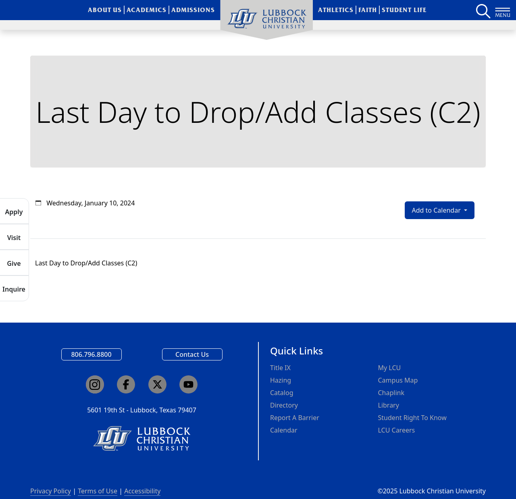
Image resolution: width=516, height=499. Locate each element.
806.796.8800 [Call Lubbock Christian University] (91, 354)
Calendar (284, 430)
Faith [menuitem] (367, 10)
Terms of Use (97, 491)
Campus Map (398, 380)
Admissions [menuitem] (193, 10)
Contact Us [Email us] (192, 354)
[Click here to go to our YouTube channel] (188, 384)
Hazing (280, 380)
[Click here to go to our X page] (157, 384)
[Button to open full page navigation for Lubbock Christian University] (503, 10)
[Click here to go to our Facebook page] (126, 384)
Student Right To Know (412, 417)
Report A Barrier (294, 417)
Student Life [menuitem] (404, 10)
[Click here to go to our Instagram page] (95, 384)
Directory (284, 405)
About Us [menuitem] (105, 10)
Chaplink (391, 392)
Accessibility (142, 491)
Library (388, 405)
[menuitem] (266, 20)
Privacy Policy (50, 491)
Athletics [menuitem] (336, 10)
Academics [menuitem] (146, 10)
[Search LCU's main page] (482, 10)
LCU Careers (396, 430)
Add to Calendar (437, 210)
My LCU (389, 367)
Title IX (280, 367)
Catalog (281, 392)
